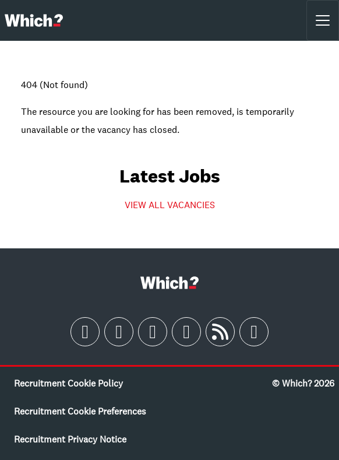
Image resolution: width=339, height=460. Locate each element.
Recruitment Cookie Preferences (80, 411)
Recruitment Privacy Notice (70, 439)
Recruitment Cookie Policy (68, 383)
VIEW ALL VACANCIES (170, 204)
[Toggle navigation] (322, 20)
